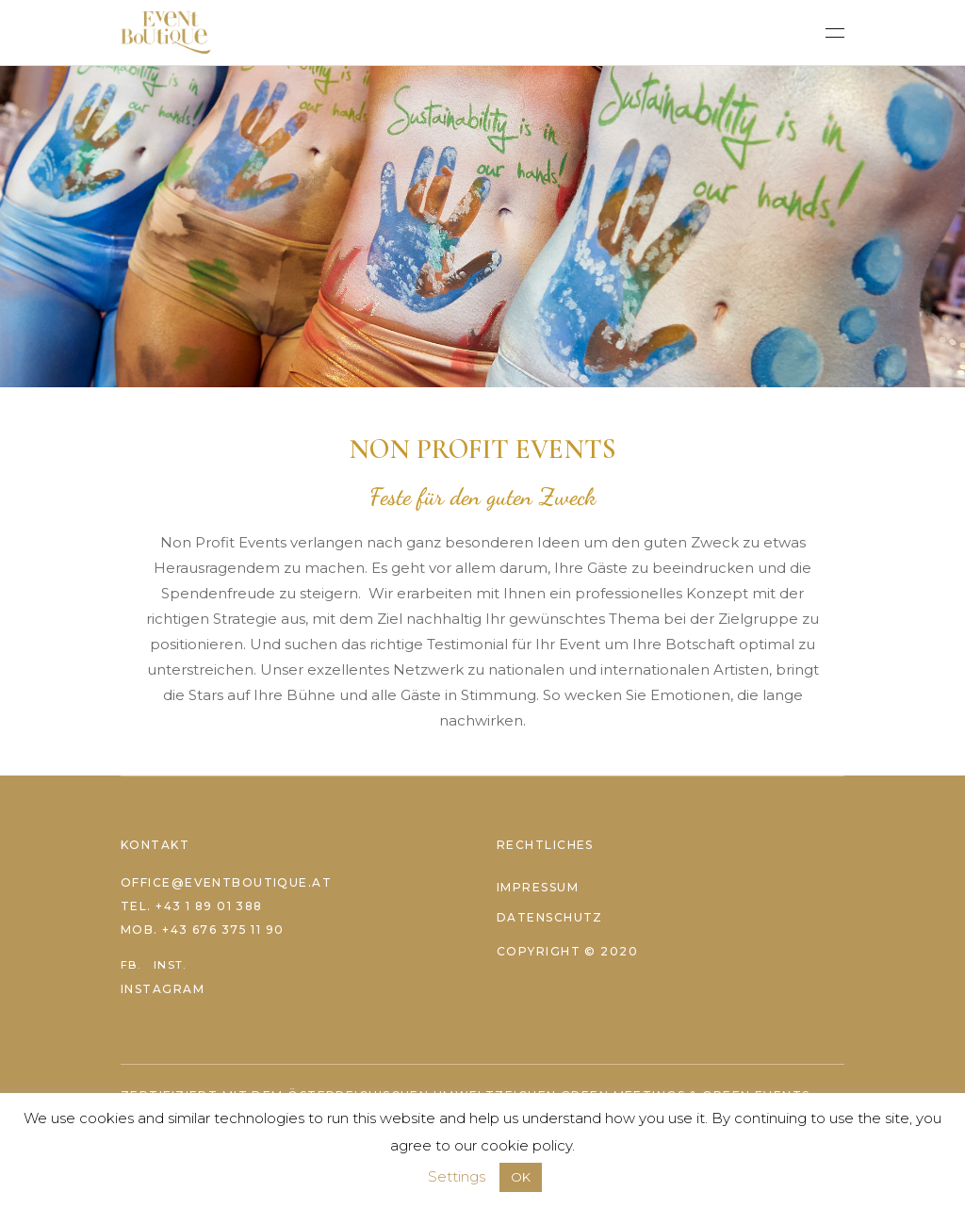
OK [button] (521, 1176)
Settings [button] (456, 1176)
